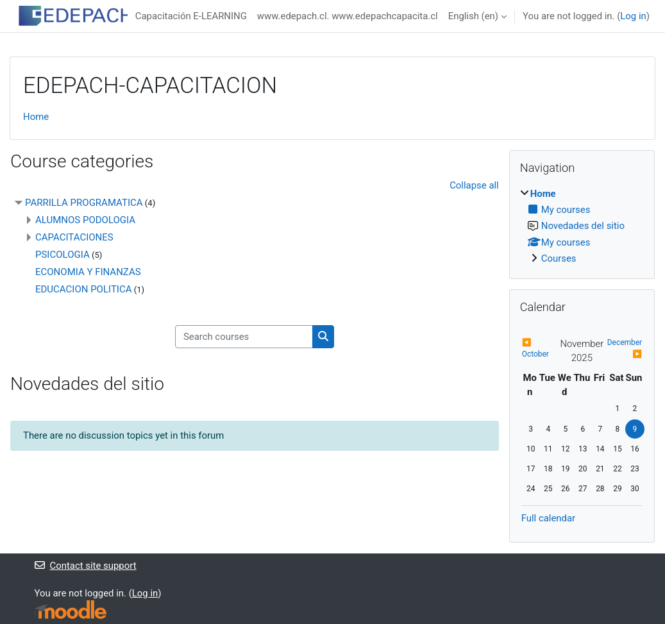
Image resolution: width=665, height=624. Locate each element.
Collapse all (474, 185)
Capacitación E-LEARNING (191, 16)
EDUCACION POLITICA (83, 289)
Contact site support (86, 565)
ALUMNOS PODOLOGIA (85, 220)
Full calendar (548, 518)
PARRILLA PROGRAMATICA (84, 202)
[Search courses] (244, 336)
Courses (559, 258)
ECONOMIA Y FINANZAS (88, 272)
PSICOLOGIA (62, 254)
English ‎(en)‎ (473, 16)
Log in (633, 16)
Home (36, 116)
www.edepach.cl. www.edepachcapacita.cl (347, 16)
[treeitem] (582, 226)
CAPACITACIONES (74, 237)
